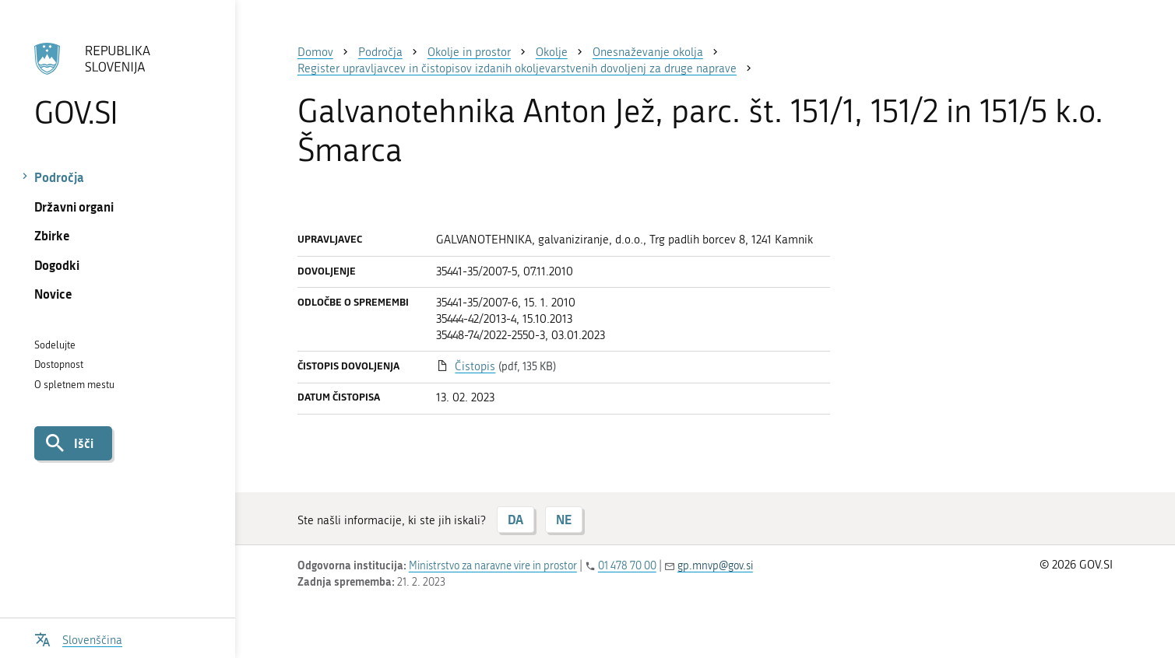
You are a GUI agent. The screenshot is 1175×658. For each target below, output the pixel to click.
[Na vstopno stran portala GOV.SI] (117, 85)
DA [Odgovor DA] (515, 519)
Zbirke (52, 235)
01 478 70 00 (627, 565)
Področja (59, 177)
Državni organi (74, 206)
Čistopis (475, 366)
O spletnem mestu (74, 384)
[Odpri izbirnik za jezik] (78, 638)
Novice (53, 294)
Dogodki (56, 265)
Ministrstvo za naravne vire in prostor (493, 565)
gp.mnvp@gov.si (715, 565)
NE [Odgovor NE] (564, 519)
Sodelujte (55, 345)
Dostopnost (58, 364)
